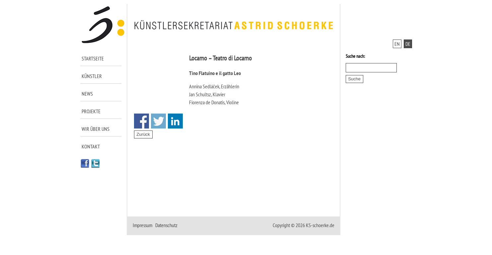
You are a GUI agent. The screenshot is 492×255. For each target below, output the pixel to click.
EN (397, 44)
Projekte (91, 111)
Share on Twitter (158, 121)
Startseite (93, 58)
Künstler (92, 76)
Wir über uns (95, 129)
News (87, 93)
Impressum (142, 225)
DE (407, 44)
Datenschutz (166, 225)
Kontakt (91, 146)
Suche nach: (355, 56)
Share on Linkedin (175, 121)
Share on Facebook (141, 121)
